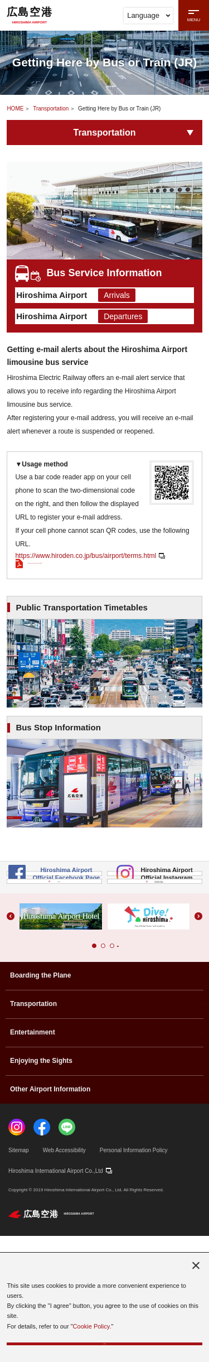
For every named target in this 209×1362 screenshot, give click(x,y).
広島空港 (29, 15)
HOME (15, 108)
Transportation (51, 108)
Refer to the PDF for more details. (71, 596)
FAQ (54, 993)
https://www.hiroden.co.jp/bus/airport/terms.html (85, 581)
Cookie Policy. (92, 1309)
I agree (104, 1335)
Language (148, 15)
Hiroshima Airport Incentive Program (154, 993)
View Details (56, 741)
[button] (85, 1072)
